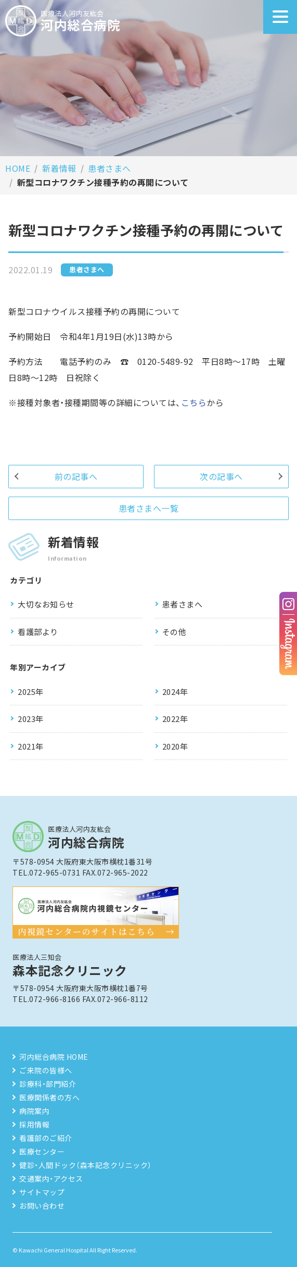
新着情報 (59, 168)
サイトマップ (41, 1192)
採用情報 (34, 1124)
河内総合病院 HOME (53, 1056)
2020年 (175, 746)
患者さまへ (109, 168)
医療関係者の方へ (49, 1097)
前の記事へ (76, 476)
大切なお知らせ (46, 604)
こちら (194, 402)
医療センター (41, 1151)
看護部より (38, 631)
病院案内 (34, 1111)
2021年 (31, 746)
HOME (17, 168)
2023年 (31, 718)
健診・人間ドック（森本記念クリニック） (85, 1165)
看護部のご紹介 (45, 1138)
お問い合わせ (41, 1205)
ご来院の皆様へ (45, 1070)
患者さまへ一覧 (149, 508)
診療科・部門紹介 (47, 1084)
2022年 (175, 718)
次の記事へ (221, 476)
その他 (174, 631)
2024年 (175, 691)
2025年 (31, 691)
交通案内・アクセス (51, 1178)
